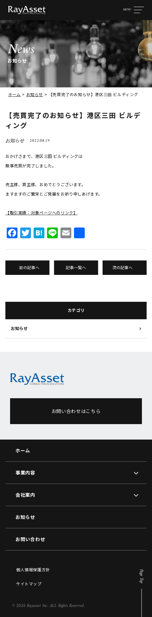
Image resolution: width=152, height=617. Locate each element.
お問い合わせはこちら (76, 411)
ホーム (14, 94)
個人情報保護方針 (33, 569)
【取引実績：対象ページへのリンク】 (41, 213)
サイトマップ (29, 583)
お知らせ (34, 94)
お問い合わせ (30, 539)
